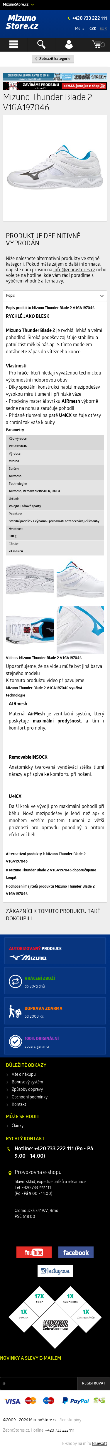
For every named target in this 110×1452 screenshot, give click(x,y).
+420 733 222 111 (89, 18)
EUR (103, 29)
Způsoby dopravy (27, 1090)
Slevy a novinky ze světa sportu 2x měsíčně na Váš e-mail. (50, 1369)
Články (17, 1126)
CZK (92, 29)
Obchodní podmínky (30, 1097)
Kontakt (19, 1105)
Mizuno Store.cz (22, 22)
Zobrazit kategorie (54, 59)
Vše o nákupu (24, 1074)
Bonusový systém (27, 1082)
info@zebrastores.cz (74, 270)
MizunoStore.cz (15, 4)
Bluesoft (99, 1444)
